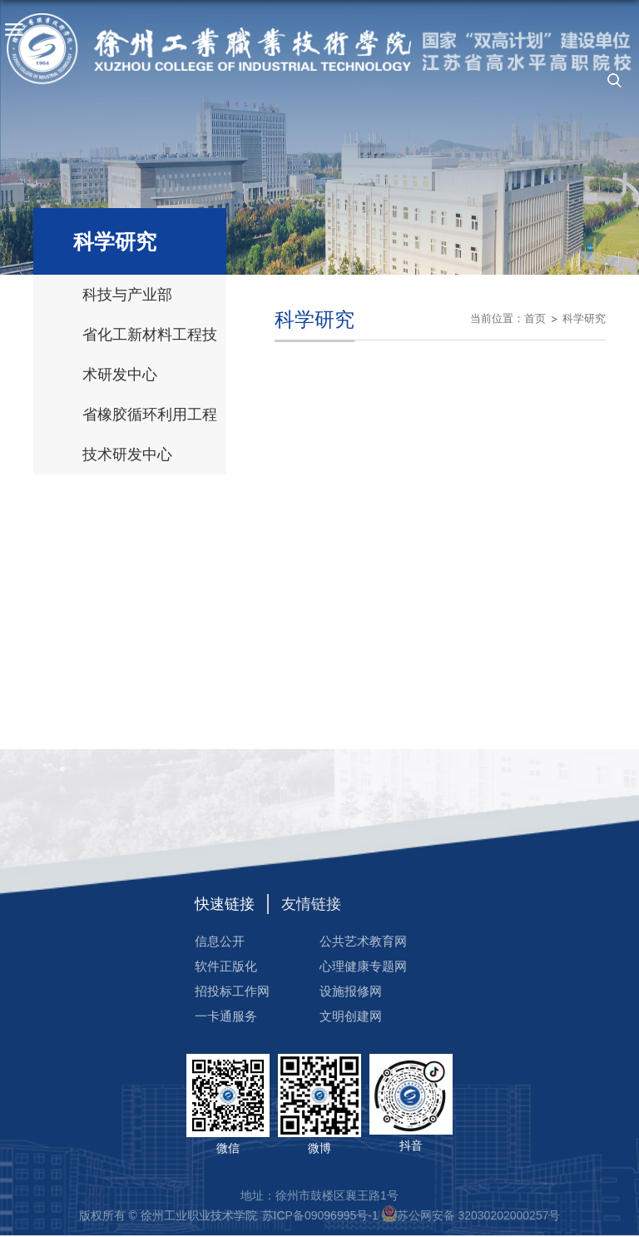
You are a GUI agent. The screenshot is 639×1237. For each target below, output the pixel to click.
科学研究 (584, 318)
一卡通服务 (226, 1016)
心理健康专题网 (363, 966)
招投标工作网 (232, 991)
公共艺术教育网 (363, 941)
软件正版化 (226, 966)
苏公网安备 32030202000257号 (479, 1215)
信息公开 (220, 941)
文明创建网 (351, 1016)
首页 (535, 318)
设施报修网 (351, 991)
